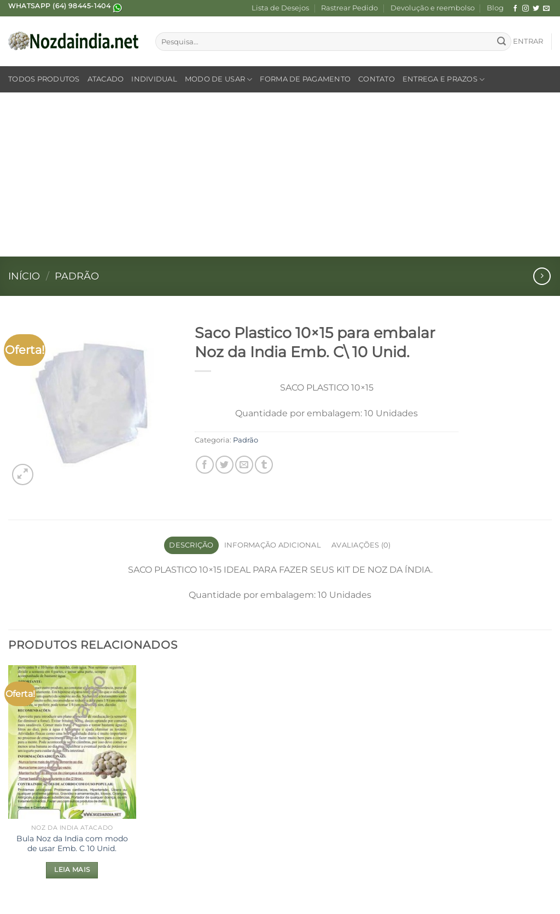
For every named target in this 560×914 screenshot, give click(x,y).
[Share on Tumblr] (264, 465)
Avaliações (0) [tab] (361, 545)
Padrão (77, 276)
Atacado (106, 79)
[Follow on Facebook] (515, 9)
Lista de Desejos (280, 8)
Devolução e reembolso (432, 8)
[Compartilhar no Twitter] (224, 465)
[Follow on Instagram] (525, 9)
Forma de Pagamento (305, 79)
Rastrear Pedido (349, 8)
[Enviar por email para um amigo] (244, 465)
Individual (154, 79)
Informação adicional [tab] (272, 545)
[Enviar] (501, 41)
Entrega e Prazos (443, 79)
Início (24, 276)
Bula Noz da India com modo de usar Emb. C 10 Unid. (72, 844)
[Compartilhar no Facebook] (205, 465)
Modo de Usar (219, 79)
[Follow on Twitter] (536, 9)
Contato (376, 79)
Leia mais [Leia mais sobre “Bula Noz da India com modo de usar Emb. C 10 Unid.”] (72, 870)
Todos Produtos (44, 79)
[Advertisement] (280, 174)
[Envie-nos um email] (546, 9)
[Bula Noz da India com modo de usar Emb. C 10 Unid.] (72, 741)
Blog (495, 8)
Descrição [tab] (191, 545)
